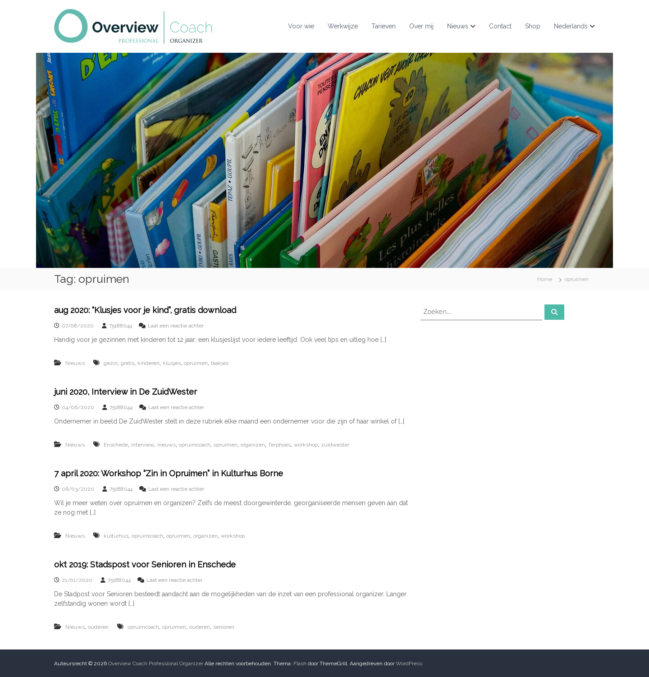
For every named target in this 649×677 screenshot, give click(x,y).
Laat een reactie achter (176, 325)
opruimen (196, 363)
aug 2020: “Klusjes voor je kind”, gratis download (145, 310)
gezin (111, 363)
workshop (306, 445)
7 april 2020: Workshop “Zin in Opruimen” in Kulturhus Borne (168, 473)
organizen (253, 445)
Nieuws (457, 26)
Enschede (116, 445)
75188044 (120, 325)
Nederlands (571, 26)
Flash (299, 663)
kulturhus (116, 536)
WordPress (409, 663)
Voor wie (301, 26)
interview (142, 445)
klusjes (172, 363)
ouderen (98, 627)
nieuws (166, 445)
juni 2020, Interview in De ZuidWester (125, 391)
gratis (127, 363)
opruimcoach (194, 445)
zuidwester (335, 445)
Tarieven (383, 26)
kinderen (148, 363)
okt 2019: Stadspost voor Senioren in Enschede (145, 564)
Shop (532, 26)
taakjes (220, 363)
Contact (500, 26)
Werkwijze (343, 26)
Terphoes (279, 445)
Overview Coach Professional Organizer (155, 663)
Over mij (421, 26)
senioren (223, 627)
